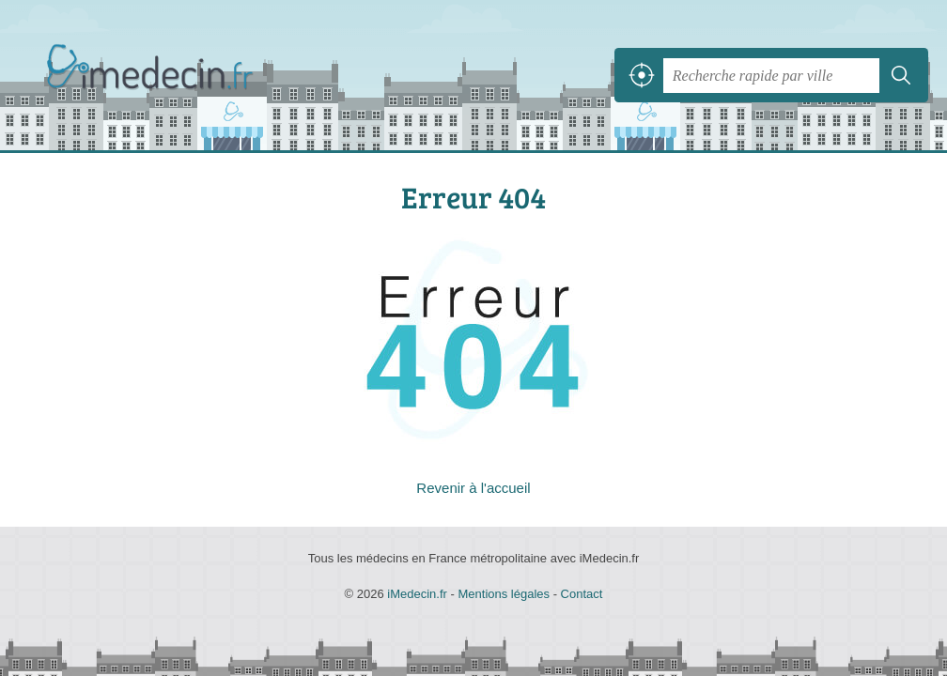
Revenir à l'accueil (473, 488)
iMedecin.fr (155, 75)
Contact (582, 594)
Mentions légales (504, 594)
